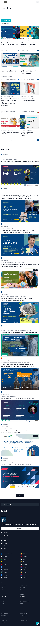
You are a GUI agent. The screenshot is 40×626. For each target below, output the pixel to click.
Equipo (2, 589)
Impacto (22, 594)
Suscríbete (20, 528)
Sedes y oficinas (4, 592)
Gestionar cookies (24, 620)
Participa (2, 617)
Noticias (2, 601)
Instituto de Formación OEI (25, 599)
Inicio (9, 501)
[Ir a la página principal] (5, 2)
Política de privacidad (24, 613)
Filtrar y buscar (6, 20)
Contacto (2, 622)
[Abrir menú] (2, 2)
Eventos (2, 599)
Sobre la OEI (3, 585)
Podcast (2, 603)
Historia (2, 587)
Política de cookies (24, 617)
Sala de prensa (4, 620)
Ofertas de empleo (4, 613)
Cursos (21, 603)
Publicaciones (23, 592)
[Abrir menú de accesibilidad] (37, 623)
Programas (22, 587)
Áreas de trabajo (23, 585)
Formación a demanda (24, 601)
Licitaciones (3, 615)
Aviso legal (22, 615)
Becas (21, 605)
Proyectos (22, 589)
